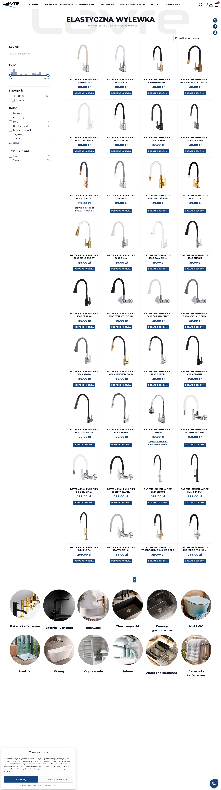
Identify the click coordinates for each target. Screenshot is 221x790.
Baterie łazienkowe (25, 626)
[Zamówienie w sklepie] (192, 38)
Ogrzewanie (107, 4)
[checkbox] (31, 96)
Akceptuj (21, 779)
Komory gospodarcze (133, 4)
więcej (14, 142)
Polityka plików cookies (29, 785)
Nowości (34, 4)
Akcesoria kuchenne (162, 673)
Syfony (127, 671)
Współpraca (172, 4)
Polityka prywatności (48, 785)
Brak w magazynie (84, 211)
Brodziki (25, 671)
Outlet (155, 4)
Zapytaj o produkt (84, 208)
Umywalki (93, 627)
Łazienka (65, 4)
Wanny (59, 671)
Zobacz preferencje (56, 779)
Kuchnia (50, 4)
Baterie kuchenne (59, 627)
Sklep (87, 25)
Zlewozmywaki (85, 4)
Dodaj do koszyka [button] (84, 93)
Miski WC (196, 626)
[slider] (10, 75)
